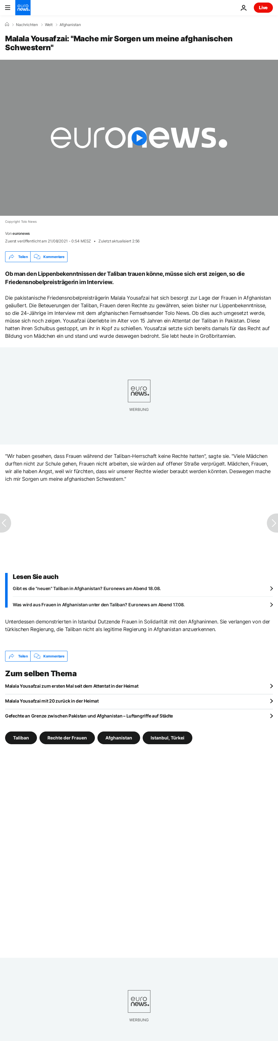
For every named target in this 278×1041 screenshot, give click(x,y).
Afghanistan (70, 25)
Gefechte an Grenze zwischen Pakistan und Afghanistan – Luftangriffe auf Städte (89, 715)
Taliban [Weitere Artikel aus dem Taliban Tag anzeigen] (21, 737)
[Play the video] (139, 138)
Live (263, 7)
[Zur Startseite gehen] (23, 7)
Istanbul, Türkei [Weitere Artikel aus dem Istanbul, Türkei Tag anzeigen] (167, 737)
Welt (49, 25)
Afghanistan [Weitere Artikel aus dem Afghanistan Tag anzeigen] (118, 737)
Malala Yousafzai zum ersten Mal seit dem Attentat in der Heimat (71, 686)
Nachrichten (27, 25)
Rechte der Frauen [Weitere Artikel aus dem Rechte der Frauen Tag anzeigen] (67, 737)
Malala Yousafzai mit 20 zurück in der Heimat (52, 701)
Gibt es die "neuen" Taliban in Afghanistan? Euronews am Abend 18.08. (87, 588)
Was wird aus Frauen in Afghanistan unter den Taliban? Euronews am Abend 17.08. (99, 604)
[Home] (7, 24)
